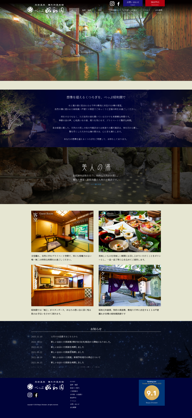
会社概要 (158, 11)
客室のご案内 (74, 388)
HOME (72, 381)
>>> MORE (96, 184)
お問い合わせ (133, 3)
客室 (100, 11)
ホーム (74, 11)
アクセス (146, 11)
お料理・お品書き (130, 11)
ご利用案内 (113, 11)
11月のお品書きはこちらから (64, 336)
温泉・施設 (86, 11)
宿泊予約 (155, 3)
